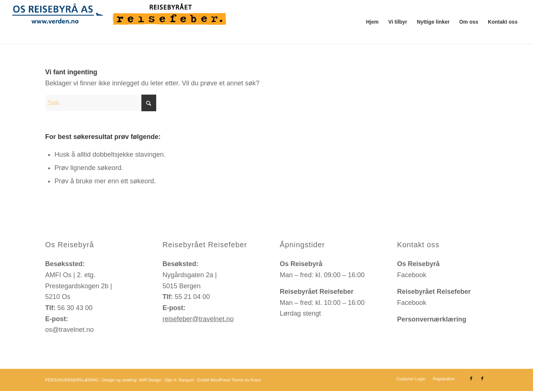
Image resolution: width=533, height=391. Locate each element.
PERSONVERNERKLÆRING (71, 380)
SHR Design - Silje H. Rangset (166, 380)
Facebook (411, 275)
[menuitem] (372, 22)
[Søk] (100, 103)
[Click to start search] (148, 103)
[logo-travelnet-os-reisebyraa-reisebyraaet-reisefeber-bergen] (122, 22)
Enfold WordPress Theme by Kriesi (229, 380)
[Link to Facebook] (471, 378)
